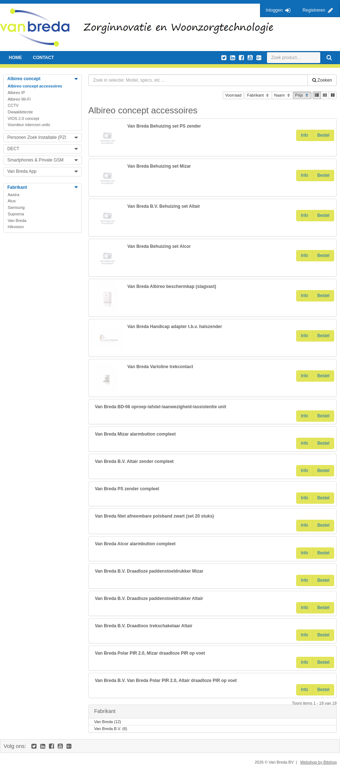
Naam (282, 95)
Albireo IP (16, 92)
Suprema (16, 214)
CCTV (13, 105)
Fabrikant (258, 95)
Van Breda (17, 220)
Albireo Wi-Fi (19, 99)
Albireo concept (24, 78)
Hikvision (16, 227)
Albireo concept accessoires (35, 86)
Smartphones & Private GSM (35, 160)
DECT (13, 148)
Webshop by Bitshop (318, 762)
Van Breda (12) (107, 722)
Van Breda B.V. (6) (110, 729)
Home (15, 57)
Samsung (16, 207)
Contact (43, 57)
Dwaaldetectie (20, 112)
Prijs (302, 95)
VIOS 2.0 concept (23, 118)
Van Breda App (22, 171)
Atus (12, 201)
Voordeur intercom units (29, 124)
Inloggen (274, 10)
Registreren (313, 10)
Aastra (13, 194)
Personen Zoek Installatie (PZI (36, 137)
